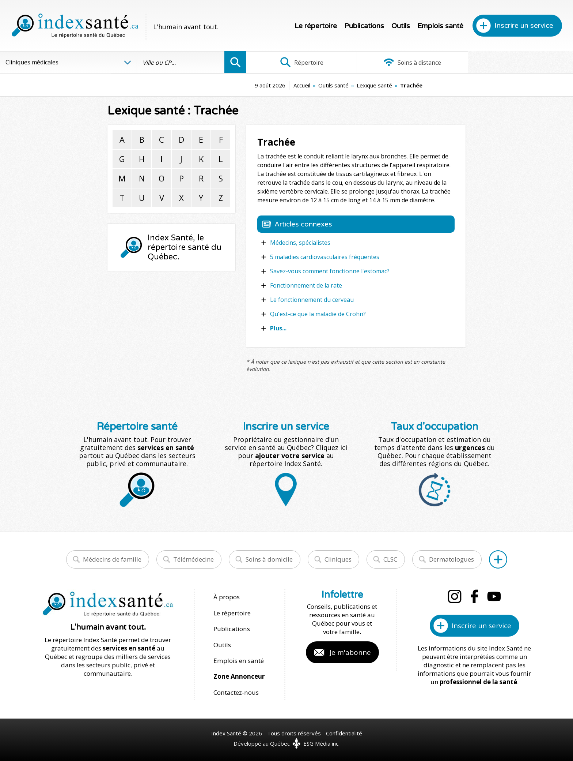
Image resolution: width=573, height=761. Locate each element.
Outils (400, 26)
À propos (226, 597)
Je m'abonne (350, 652)
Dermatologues (451, 559)
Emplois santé (440, 26)
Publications (364, 26)
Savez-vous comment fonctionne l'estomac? (330, 271)
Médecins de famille (112, 559)
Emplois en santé (238, 660)
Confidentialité (344, 732)
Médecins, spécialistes (300, 243)
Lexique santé (322, 85)
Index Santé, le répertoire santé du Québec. (184, 247)
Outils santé (281, 85)
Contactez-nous (235, 691)
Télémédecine (193, 559)
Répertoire (301, 62)
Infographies (519, 62)
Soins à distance (409, 62)
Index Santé (226, 732)
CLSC (390, 559)
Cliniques (338, 559)
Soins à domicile (269, 559)
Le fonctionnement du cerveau (312, 300)
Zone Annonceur (239, 675)
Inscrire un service (523, 26)
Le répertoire (316, 26)
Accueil (250, 85)
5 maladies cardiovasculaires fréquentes (324, 257)
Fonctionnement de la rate (306, 285)
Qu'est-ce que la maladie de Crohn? (318, 314)
